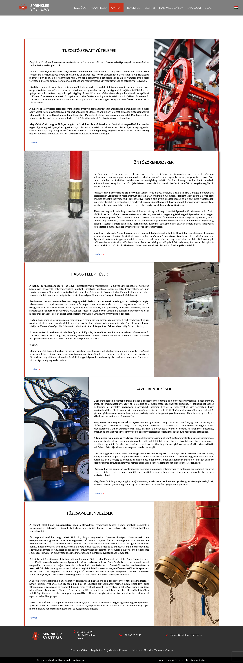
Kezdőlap (80, 7)
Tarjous (158, 650)
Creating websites (195, 659)
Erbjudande (110, 650)
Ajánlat (116, 7)
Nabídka (135, 650)
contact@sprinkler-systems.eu (186, 634)
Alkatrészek (99, 7)
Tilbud (147, 650)
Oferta (74, 650)
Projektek (133, 7)
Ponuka (123, 650)
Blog (208, 7)
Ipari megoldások (171, 7)
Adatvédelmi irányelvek (171, 659)
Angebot (95, 650)
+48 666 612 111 (132, 634)
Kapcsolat (194, 7)
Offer (84, 650)
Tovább (34, 143)
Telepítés (149, 7)
